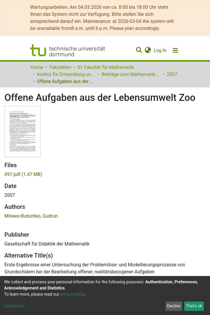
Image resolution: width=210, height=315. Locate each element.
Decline (173, 306)
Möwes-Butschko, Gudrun (31, 216)
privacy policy (72, 294)
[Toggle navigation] (175, 50)
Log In (160, 50)
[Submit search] (139, 50)
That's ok (194, 306)
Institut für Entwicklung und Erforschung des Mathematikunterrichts (66, 74)
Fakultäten (60, 67)
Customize (13, 306)
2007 (172, 74)
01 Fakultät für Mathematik (105, 67)
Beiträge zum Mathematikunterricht (131, 74)
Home (37, 67)
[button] (147, 50)
